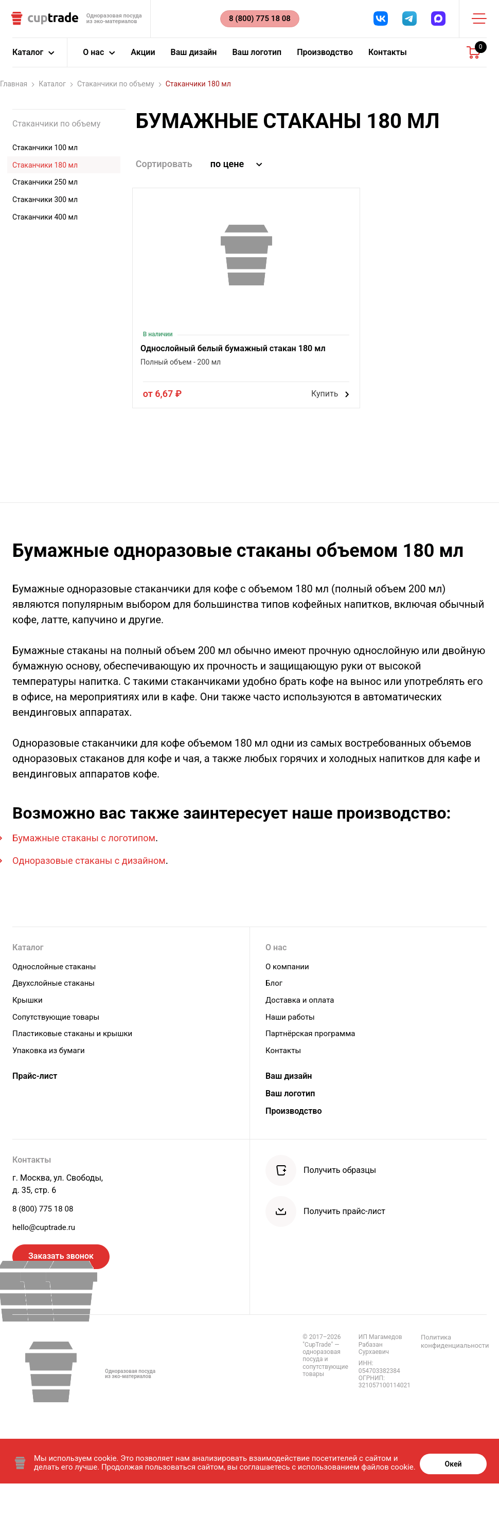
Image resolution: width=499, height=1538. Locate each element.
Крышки (28, 1051)
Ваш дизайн (194, 59)
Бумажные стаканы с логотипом (91, 889)
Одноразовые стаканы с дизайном (97, 912)
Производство (325, 59)
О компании (288, 1019)
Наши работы (291, 1067)
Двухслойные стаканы (56, 1035)
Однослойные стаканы (56, 1019)
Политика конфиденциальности (345, 1391)
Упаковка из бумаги (51, 1099)
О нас (277, 999)
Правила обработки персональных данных (436, 1391)
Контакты (387, 59)
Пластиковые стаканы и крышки (76, 1083)
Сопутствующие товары (58, 1067)
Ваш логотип (256, 59)
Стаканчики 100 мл (45, 154)
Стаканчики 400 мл (45, 224)
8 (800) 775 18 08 (44, 1257)
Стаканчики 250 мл (45, 189)
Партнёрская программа (313, 1083)
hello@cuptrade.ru (45, 1276)
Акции (143, 59)
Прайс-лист (37, 1125)
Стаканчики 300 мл (45, 206)
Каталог (56, 90)
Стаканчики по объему (119, 90)
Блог (274, 1035)
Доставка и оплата (301, 1051)
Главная (17, 90)
